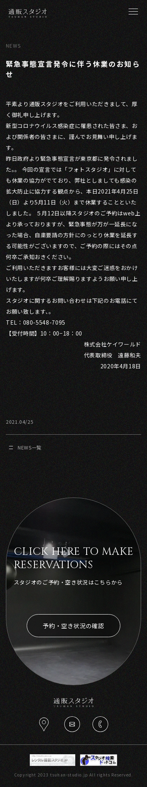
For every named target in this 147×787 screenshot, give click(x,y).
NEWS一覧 (25, 447)
